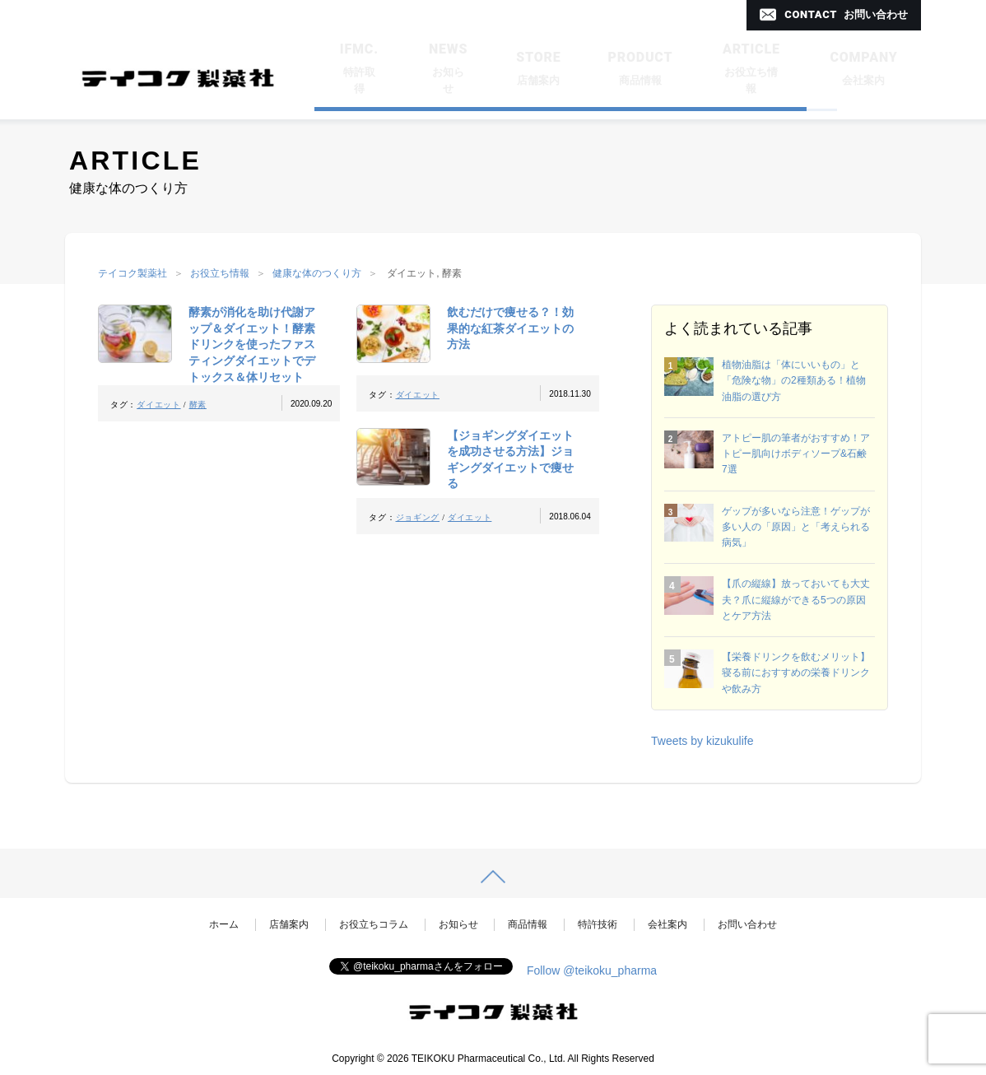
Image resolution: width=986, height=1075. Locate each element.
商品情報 (527, 924)
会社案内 (667, 924)
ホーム (224, 924)
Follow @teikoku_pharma (592, 970)
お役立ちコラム (373, 924)
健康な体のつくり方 (316, 273)
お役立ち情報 (219, 273)
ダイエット (159, 404)
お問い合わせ (747, 924)
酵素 (198, 404)
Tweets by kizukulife (702, 740)
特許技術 (597, 924)
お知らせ (458, 924)
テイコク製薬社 (132, 273)
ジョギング (418, 517)
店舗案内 (289, 924)
